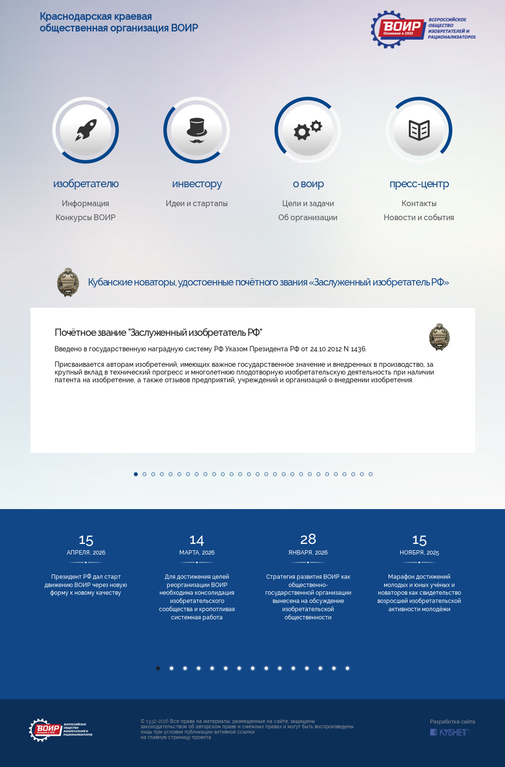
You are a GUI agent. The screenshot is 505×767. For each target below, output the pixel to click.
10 (280, 668)
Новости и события (419, 218)
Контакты (419, 204)
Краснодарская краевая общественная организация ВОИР (119, 22)
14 (334, 668)
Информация (85, 204)
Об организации (307, 218)
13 (320, 668)
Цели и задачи (308, 204)
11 (293, 668)
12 (307, 668)
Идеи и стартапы (197, 204)
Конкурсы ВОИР (85, 218)
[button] (39, 380)
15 (347, 668)
